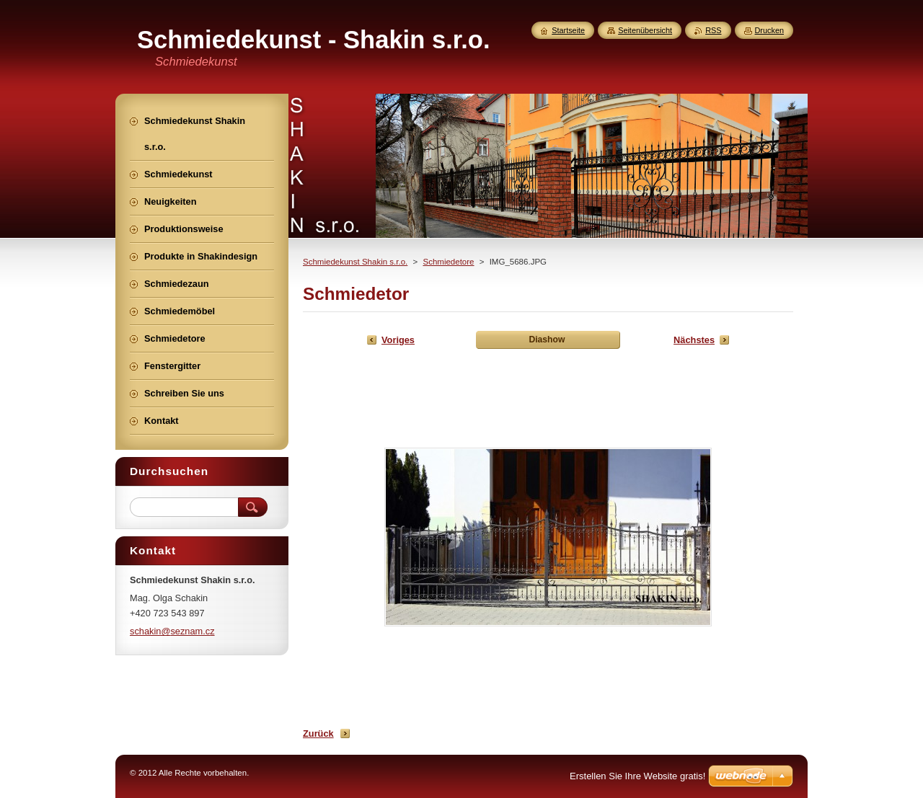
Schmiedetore (448, 261)
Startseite (568, 30)
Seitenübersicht (645, 30)
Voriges (398, 339)
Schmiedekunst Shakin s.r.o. (355, 261)
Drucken (770, 30)
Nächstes (694, 339)
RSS (713, 30)
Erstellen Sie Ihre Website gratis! (637, 776)
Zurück (318, 733)
